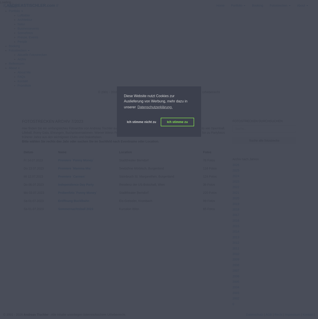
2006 (235, 276)
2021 (235, 192)
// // (30, 5)
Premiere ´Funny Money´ (76, 160)
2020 (235, 198)
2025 (235, 170)
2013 (235, 237)
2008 (235, 265)
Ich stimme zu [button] (177, 122)
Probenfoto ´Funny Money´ (77, 192)
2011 (235, 248)
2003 (235, 293)
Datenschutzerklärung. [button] (155, 107)
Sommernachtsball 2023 (75, 209)
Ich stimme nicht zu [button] (141, 122)
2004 (235, 287)
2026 (235, 165)
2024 (235, 176)
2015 (235, 226)
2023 (235, 181)
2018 (235, 209)
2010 (235, 254)
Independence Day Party (76, 184)
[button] (19, 50)
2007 (235, 270)
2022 (235, 187)
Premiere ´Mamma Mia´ (75, 168)
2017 (235, 215)
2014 (235, 231)
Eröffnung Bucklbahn (73, 201)
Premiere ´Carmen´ (72, 176)
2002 (235, 298)
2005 (235, 281)
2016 (235, 220)
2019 (235, 204)
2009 (235, 259)
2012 (235, 242)
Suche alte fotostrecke (264, 140)
